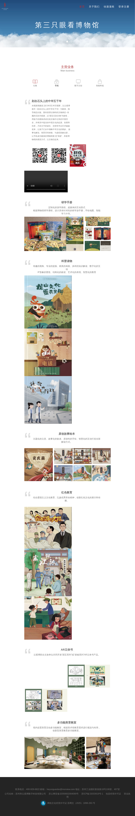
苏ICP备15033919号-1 (92, 794)
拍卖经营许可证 (113, 794)
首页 (82, 6)
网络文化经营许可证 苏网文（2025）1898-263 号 (71, 803)
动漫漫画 (109, 6)
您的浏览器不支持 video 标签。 (46, 181)
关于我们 (94, 6)
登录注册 (123, 6)
